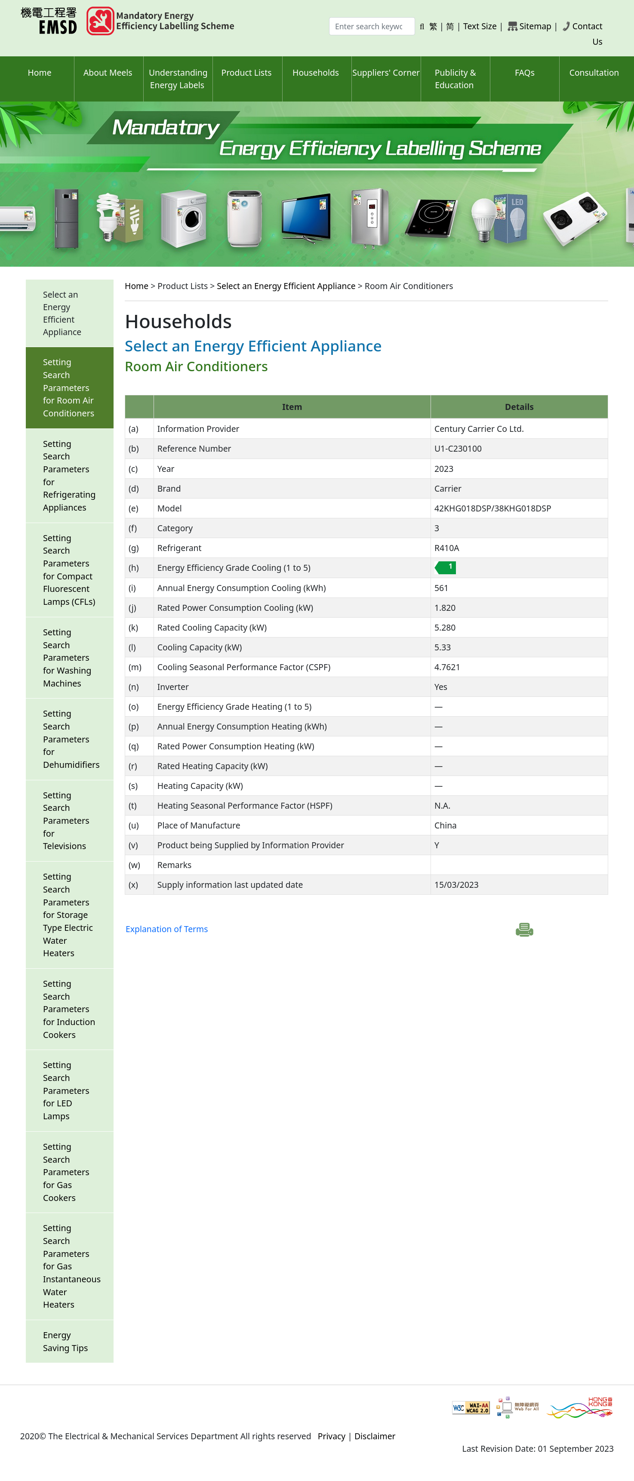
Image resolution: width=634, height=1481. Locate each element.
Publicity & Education (455, 79)
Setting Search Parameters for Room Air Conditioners (68, 387)
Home (40, 72)
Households (315, 72)
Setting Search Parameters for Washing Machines (67, 657)
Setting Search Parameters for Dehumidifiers (71, 739)
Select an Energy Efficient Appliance (286, 286)
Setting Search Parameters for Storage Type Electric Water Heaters (68, 915)
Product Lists (247, 72)
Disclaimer (375, 1436)
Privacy (332, 1436)
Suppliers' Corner (386, 72)
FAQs (525, 72)
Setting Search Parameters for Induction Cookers (69, 1009)
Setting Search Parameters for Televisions (66, 820)
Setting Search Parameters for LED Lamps (66, 1090)
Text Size (480, 26)
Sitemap (535, 26)
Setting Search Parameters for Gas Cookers (66, 1172)
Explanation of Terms (167, 929)
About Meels (107, 72)
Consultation (594, 72)
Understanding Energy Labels (178, 79)
